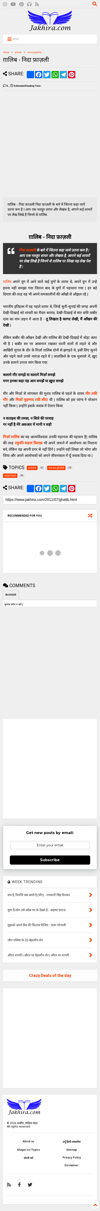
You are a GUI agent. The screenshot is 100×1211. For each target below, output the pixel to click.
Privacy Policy (71, 1157)
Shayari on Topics (28, 1149)
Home (6, 52)
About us (28, 1141)
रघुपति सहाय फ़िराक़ (29, 443)
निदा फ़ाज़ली (27, 250)
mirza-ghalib (34, 52)
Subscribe (50, 860)
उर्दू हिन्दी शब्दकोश (72, 1141)
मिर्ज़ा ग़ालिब (11, 437)
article (18, 52)
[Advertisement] (50, 144)
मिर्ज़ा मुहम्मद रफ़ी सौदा (32, 400)
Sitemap (71, 1149)
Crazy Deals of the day (50, 975)
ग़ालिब (7, 282)
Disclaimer (71, 1165)
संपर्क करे (28, 1158)
